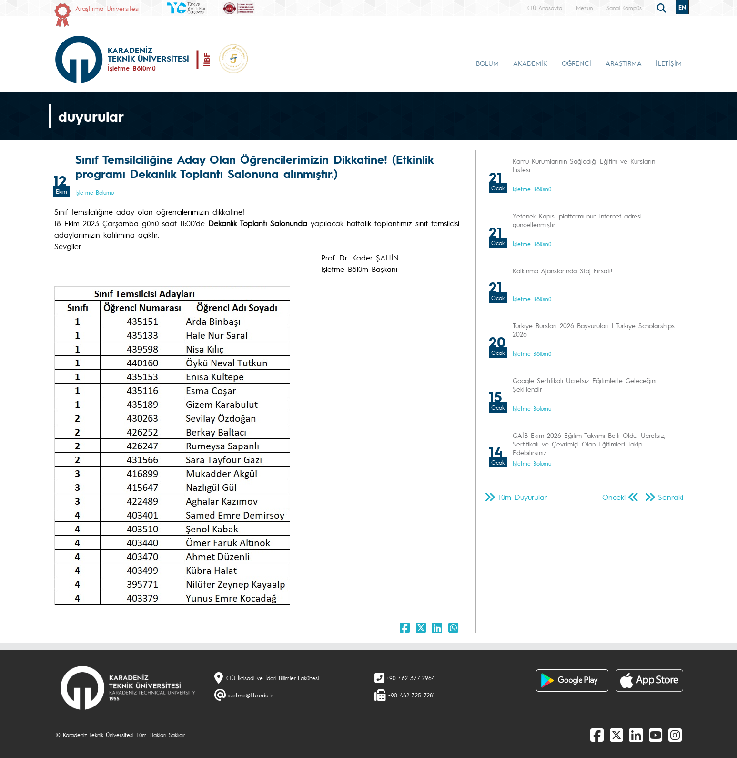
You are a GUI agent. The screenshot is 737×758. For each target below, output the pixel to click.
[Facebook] (597, 735)
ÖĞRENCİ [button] (576, 63)
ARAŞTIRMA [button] (624, 63)
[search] (663, 7)
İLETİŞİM (669, 63)
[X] (616, 735)
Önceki (614, 497)
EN (682, 7)
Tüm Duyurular (522, 497)
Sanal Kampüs (624, 7)
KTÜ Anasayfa (544, 7)
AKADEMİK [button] (530, 63)
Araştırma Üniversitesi (107, 8)
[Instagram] (675, 735)
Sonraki (670, 497)
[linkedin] (636, 735)
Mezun (584, 7)
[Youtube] (655, 735)
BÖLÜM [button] (487, 63)
